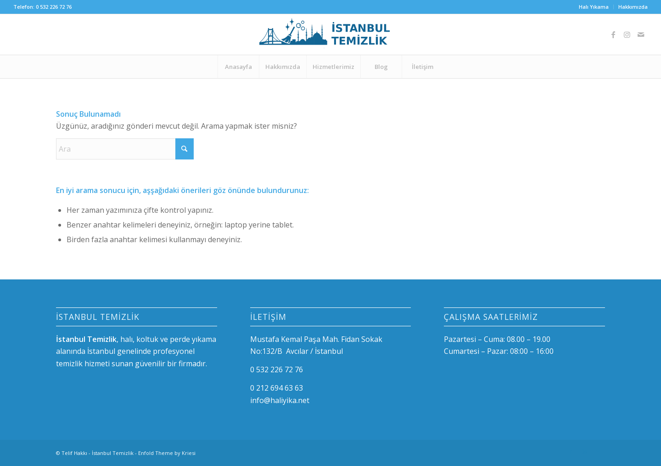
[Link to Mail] (641, 34)
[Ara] (125, 148)
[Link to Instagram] (627, 34)
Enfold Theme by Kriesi (167, 452)
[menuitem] (594, 7)
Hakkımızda (633, 6)
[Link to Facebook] (613, 34)
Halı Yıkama (594, 6)
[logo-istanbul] (330, 34)
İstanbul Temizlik (113, 452)
